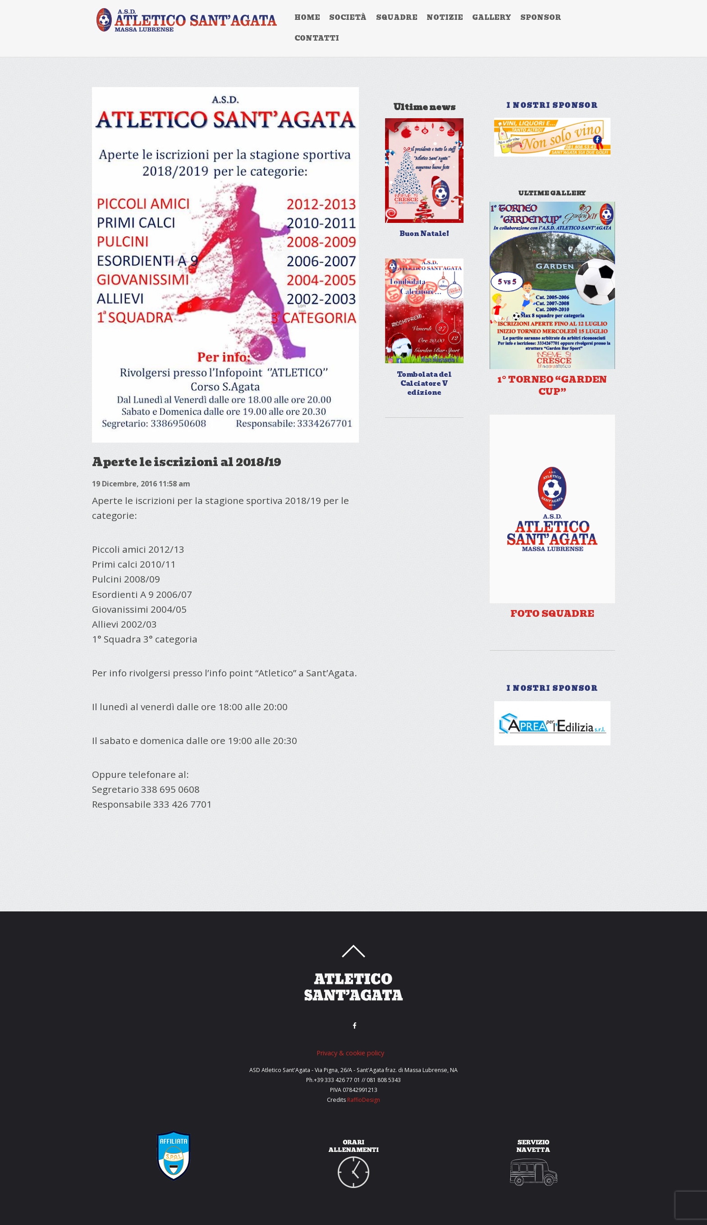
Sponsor (540, 17)
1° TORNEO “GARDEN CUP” (552, 386)
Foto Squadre (552, 614)
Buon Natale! (424, 233)
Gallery (491, 17)
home (307, 17)
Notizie (445, 17)
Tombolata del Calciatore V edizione (424, 383)
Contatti (316, 38)
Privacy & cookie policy (350, 1053)
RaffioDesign (363, 1100)
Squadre (397, 17)
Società (348, 17)
